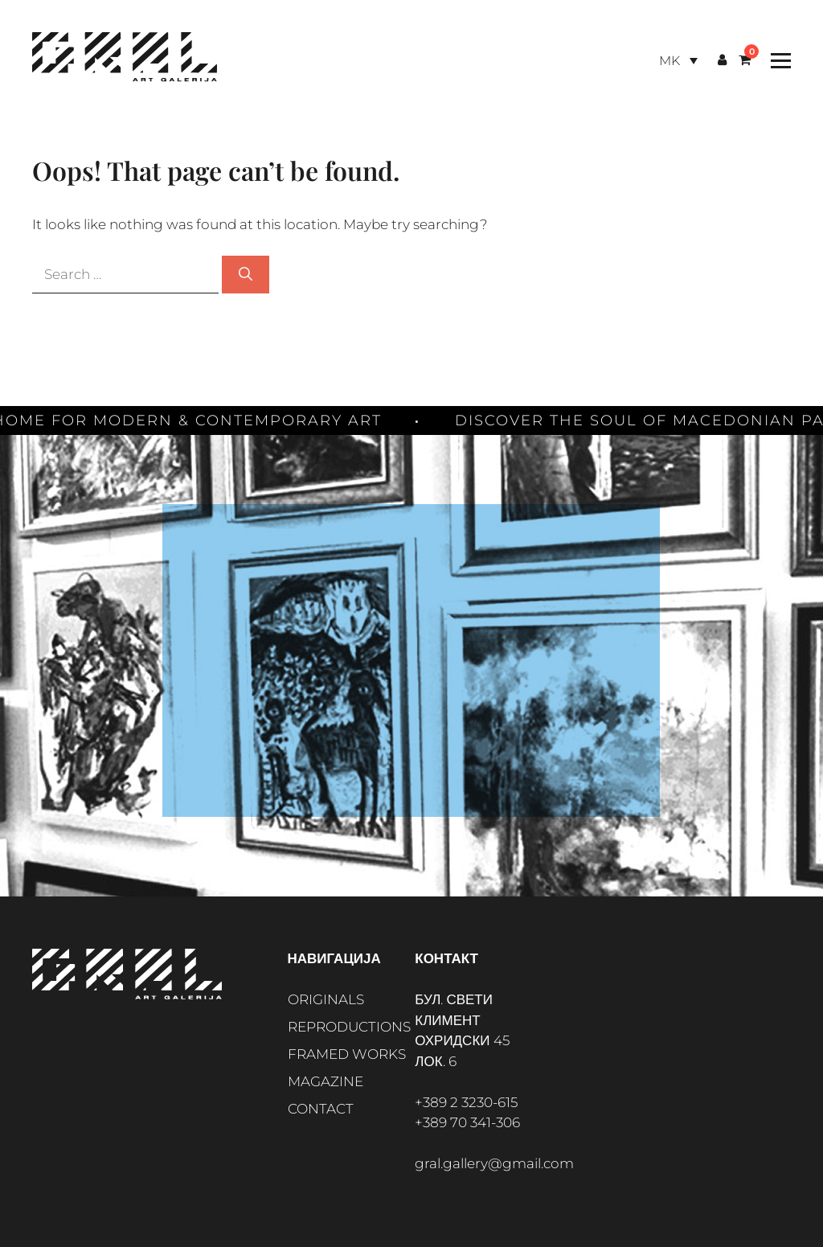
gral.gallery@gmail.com (494, 1163)
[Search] (245, 275)
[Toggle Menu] (777, 60)
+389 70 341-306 (467, 1122)
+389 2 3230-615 (466, 1102)
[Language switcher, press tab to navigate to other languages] (678, 61)
